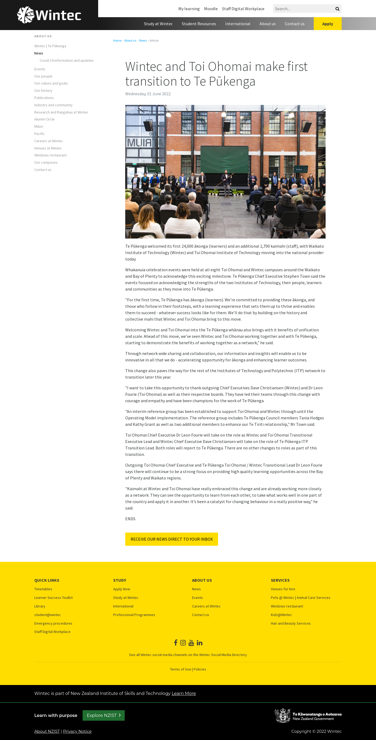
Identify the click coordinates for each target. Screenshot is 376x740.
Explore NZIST (101, 715)
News (38, 53)
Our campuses (46, 162)
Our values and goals (51, 83)
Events (39, 69)
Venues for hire (283, 589)
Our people (43, 76)
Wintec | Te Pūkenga (50, 46)
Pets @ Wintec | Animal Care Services (300, 597)
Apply (327, 23)
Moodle (211, 8)
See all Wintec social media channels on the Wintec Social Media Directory (188, 654)
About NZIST (47, 731)
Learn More (184, 693)
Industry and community (53, 105)
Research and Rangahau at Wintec (61, 112)
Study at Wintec (158, 23)
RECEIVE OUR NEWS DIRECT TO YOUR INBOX (172, 539)
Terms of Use (180, 669)
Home (117, 40)
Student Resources (199, 23)
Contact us (295, 23)
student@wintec (47, 615)
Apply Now (121, 589)
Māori (38, 126)
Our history (43, 90)
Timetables (43, 589)
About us (268, 23)
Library (39, 606)
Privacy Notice (77, 731)
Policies (200, 669)
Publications (44, 98)
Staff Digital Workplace (243, 8)
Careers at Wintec (48, 141)
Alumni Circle (44, 119)
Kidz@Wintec (281, 615)
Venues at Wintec (48, 148)
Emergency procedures (53, 623)
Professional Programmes (134, 615)
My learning (189, 8)
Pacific (39, 133)
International (237, 23)
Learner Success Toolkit (53, 597)
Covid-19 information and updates (67, 60)
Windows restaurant (50, 155)
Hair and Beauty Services (291, 623)
